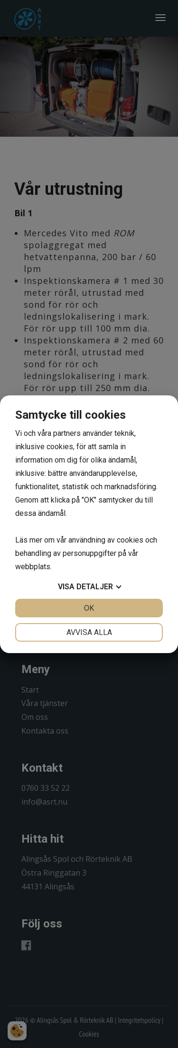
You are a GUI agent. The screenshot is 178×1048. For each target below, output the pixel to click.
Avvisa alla (89, 632)
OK (89, 608)
